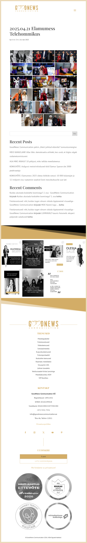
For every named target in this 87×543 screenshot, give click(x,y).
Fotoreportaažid (43, 355)
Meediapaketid (43, 339)
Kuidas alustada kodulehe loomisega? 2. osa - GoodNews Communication (42, 192)
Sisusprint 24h (43, 365)
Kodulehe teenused (43, 358)
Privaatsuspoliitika (43, 424)
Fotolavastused (43, 342)
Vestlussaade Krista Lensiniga (43, 371)
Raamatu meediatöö (43, 361)
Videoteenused (43, 345)
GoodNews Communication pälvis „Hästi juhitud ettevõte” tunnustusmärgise (43, 147)
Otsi (74, 134)
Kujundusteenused (43, 352)
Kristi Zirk (15, 40)
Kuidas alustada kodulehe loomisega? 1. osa (36, 196)
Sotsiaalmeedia (43, 348)
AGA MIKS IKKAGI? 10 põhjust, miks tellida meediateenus (35, 161)
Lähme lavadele (43, 368)
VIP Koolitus (43, 378)
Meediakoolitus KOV (43, 375)
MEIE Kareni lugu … (49, 204)
